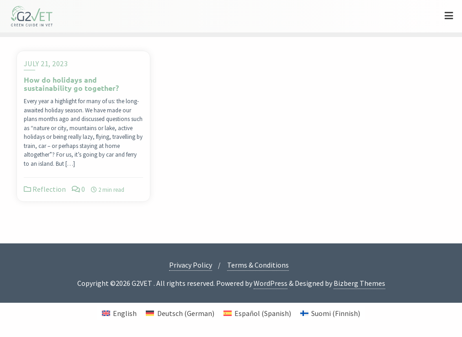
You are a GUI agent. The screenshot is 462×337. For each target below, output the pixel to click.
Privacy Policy (190, 264)
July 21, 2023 (46, 63)
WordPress (270, 283)
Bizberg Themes (359, 283)
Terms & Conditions (258, 264)
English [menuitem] (125, 313)
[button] (20, 317)
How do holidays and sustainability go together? (71, 84)
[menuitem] (119, 313)
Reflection (45, 189)
